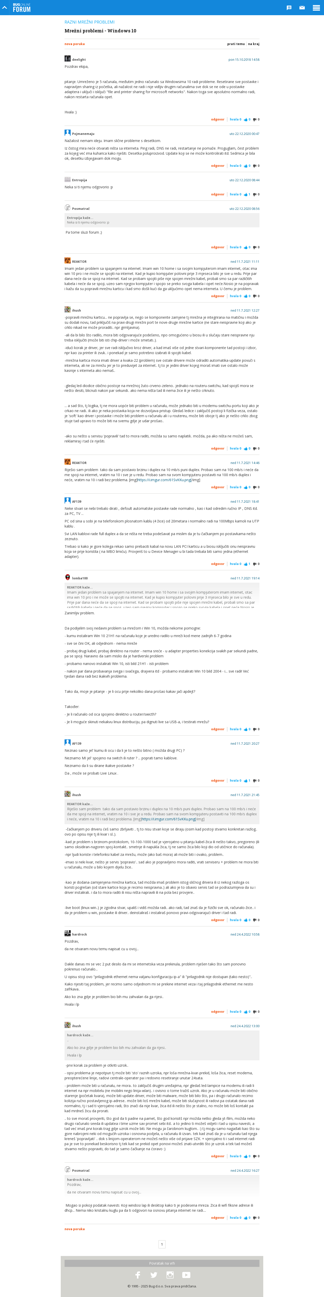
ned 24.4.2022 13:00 (245, 1026)
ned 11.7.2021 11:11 (245, 262)
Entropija (79, 180)
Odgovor (218, 119)
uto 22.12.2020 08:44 (244, 180)
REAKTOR (79, 262)
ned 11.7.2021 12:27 (245, 310)
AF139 (76, 501)
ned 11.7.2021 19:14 (245, 578)
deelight (79, 60)
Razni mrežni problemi (90, 22)
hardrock (79, 934)
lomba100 (80, 578)
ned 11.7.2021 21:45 (245, 795)
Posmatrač (81, 209)
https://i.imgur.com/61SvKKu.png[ (164, 479)
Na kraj (253, 44)
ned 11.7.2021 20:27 (245, 743)
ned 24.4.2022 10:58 (245, 934)
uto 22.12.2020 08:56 (244, 209)
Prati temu (236, 44)
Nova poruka (75, 44)
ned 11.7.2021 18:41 (245, 501)
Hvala (235, 119)
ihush (76, 310)
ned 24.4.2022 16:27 (245, 1170)
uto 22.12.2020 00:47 (244, 134)
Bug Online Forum (21, 7)
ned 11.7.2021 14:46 (245, 463)
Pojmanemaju (83, 134)
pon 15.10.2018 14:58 (244, 60)
